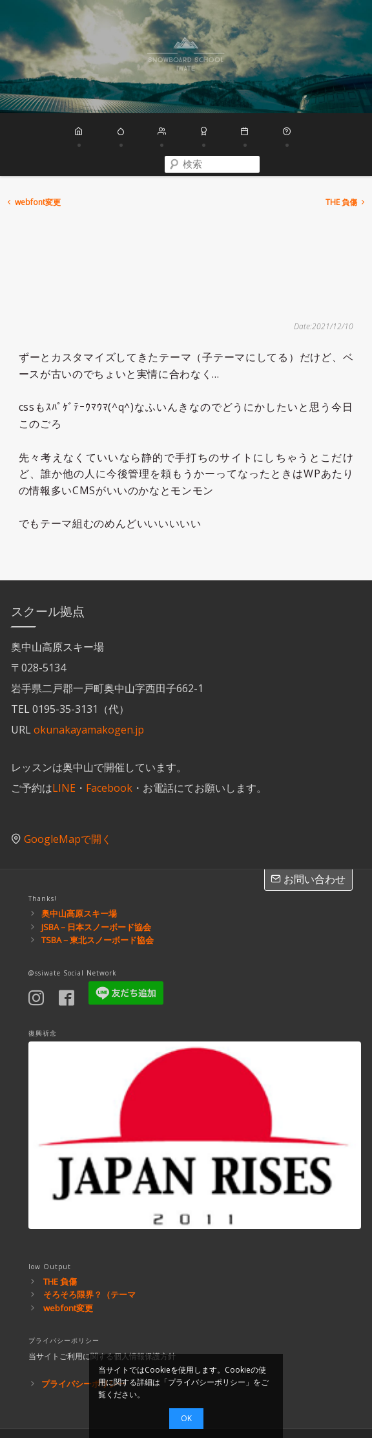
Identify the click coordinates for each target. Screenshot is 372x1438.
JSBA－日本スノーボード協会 (96, 884)
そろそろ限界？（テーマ (89, 1252)
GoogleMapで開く (68, 797)
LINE (64, 745)
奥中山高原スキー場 (79, 871)
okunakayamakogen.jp (89, 687)
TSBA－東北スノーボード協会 (97, 898)
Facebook (109, 745)
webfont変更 (33, 160)
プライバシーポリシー (83, 1341)
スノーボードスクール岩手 (186, 56)
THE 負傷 (346, 160)
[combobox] (325, 132)
